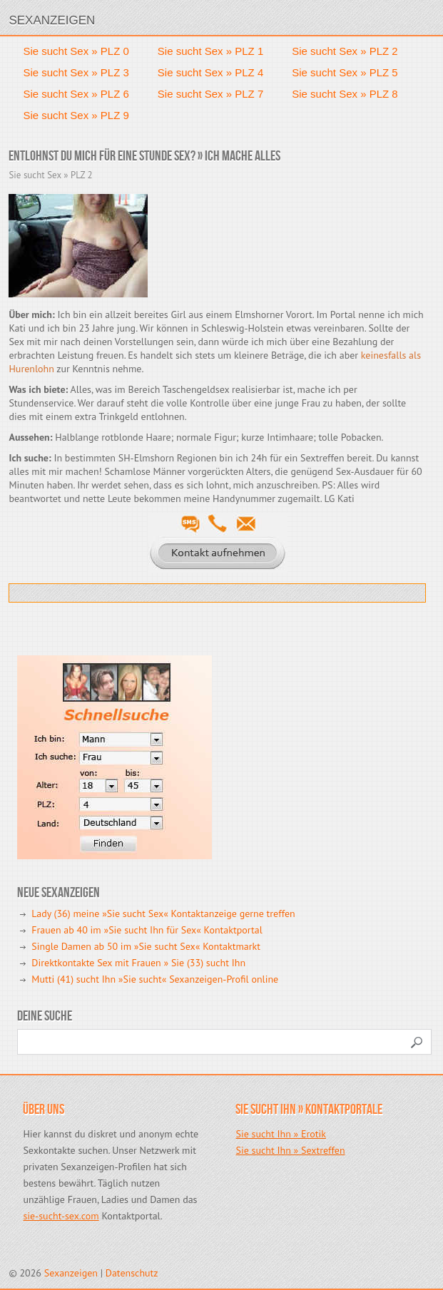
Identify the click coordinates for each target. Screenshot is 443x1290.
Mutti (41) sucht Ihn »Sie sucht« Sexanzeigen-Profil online (154, 979)
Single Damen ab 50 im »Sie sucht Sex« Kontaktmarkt (145, 946)
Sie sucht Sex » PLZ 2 (344, 51)
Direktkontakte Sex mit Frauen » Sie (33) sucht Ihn (138, 962)
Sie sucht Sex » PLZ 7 (210, 94)
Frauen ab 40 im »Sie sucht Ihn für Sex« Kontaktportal (146, 929)
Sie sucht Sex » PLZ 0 (75, 51)
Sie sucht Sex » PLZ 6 (75, 94)
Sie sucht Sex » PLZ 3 (75, 72)
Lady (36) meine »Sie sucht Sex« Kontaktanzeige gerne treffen (163, 913)
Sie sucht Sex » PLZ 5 (344, 72)
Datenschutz (132, 1272)
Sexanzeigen (52, 20)
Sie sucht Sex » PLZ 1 (210, 51)
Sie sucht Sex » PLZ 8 (344, 94)
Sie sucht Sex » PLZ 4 (210, 72)
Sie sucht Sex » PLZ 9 (75, 115)
